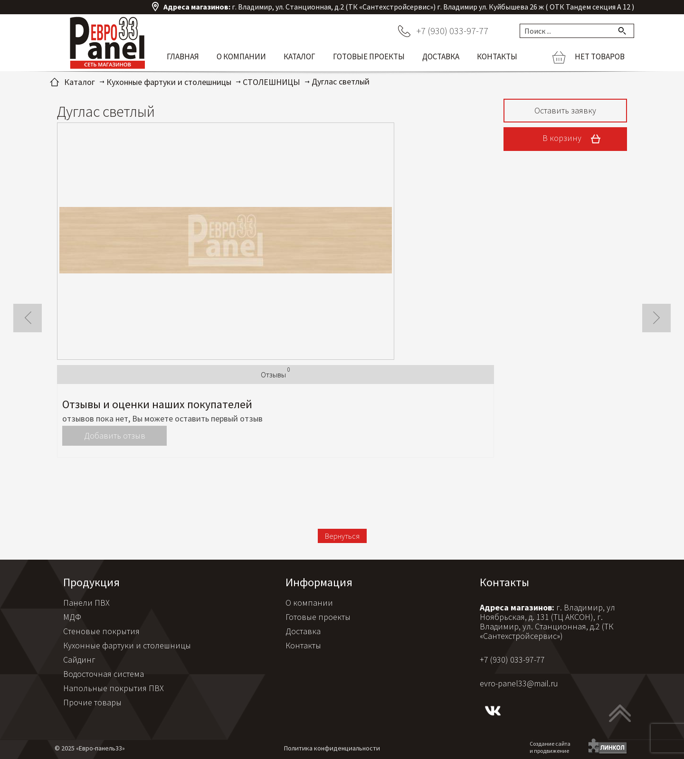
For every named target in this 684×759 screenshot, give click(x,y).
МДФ (72, 616)
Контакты (497, 56)
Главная (183, 56)
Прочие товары (92, 702)
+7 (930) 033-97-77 (452, 31)
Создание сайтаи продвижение (550, 747)
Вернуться (342, 536)
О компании (241, 56)
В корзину (574, 139)
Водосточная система (103, 673)
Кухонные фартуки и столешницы (127, 645)
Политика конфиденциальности (332, 748)
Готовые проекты (369, 56)
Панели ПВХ (86, 602)
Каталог (299, 56)
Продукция (91, 582)
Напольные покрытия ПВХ (113, 688)
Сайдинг (79, 659)
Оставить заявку (565, 110)
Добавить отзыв (114, 435)
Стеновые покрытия (101, 631)
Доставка (440, 56)
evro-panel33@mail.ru (519, 683)
